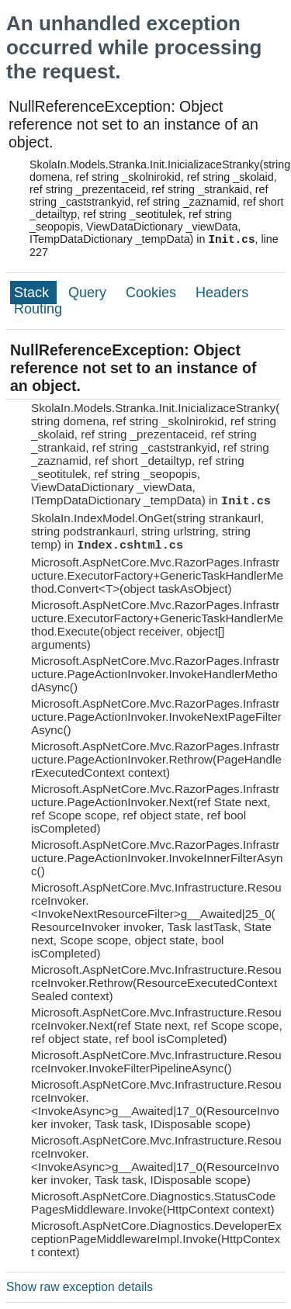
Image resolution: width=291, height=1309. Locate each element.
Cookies (153, 292)
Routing (38, 309)
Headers (222, 292)
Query (89, 292)
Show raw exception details (79, 1286)
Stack (33, 292)
